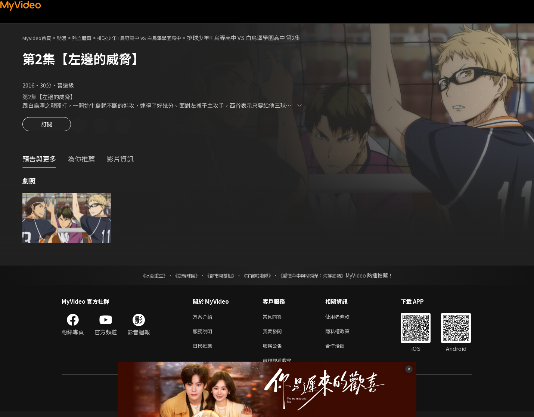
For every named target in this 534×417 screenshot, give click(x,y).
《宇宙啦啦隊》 (258, 276)
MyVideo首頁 (39, 38)
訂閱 (46, 126)
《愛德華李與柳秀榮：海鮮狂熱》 (321, 276)
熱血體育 (90, 38)
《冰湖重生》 (141, 276)
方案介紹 (204, 318)
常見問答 (274, 318)
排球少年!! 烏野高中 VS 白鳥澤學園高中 (156, 38)
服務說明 (204, 334)
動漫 (67, 38)
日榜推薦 (204, 349)
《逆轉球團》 (177, 276)
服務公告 (274, 349)
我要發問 (274, 334)
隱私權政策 (344, 334)
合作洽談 (341, 349)
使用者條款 (344, 318)
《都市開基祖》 (217, 276)
